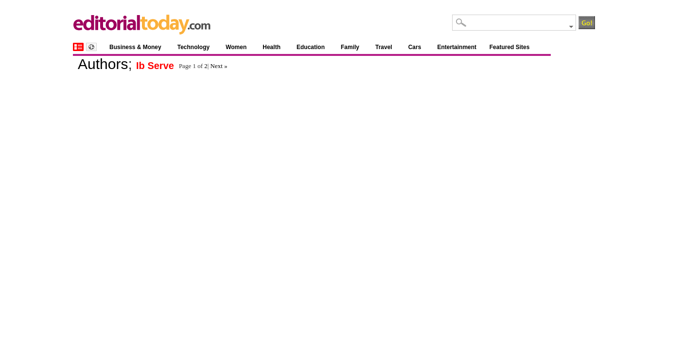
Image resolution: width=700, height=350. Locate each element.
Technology (193, 47)
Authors (103, 64)
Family (350, 47)
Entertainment (456, 47)
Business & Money (135, 47)
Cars (414, 47)
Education (311, 47)
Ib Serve (155, 65)
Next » (219, 66)
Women (236, 47)
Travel (383, 47)
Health (271, 47)
